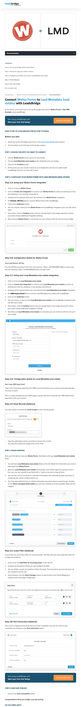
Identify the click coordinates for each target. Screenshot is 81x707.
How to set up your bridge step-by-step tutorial (19, 67)
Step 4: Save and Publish (12, 84)
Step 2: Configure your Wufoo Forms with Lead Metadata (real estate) (26, 76)
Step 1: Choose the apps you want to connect (19, 71)
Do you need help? (11, 88)
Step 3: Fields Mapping (12, 80)
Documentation (13, 53)
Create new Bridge (48, 142)
